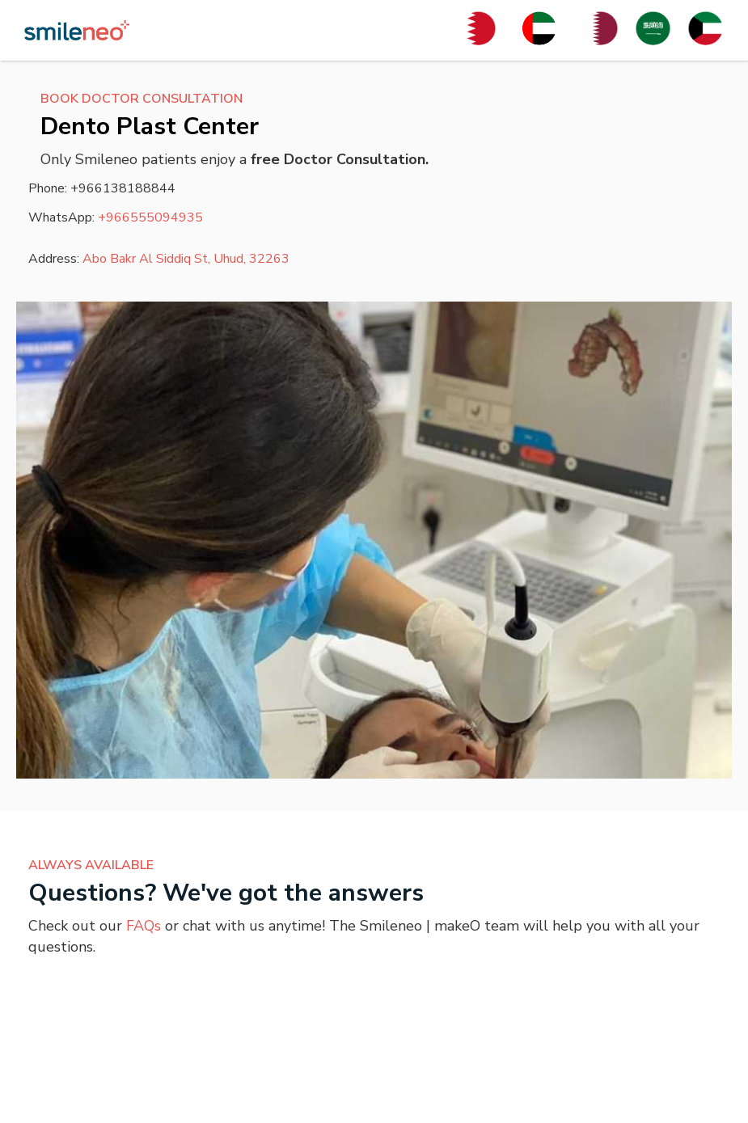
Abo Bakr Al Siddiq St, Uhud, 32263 (185, 259)
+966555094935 (150, 217)
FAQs (143, 925)
